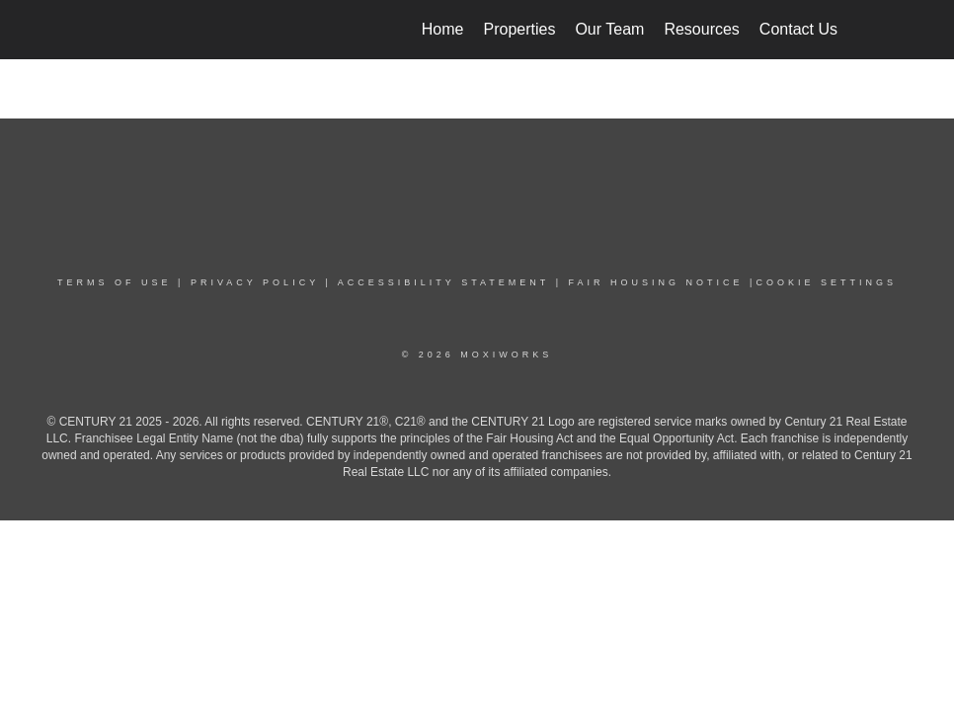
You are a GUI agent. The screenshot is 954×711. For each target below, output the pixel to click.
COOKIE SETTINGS (826, 282)
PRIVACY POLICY (255, 282)
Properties (520, 29)
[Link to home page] (117, 29)
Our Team (609, 29)
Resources (701, 29)
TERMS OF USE (114, 282)
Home (443, 29)
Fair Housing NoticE (656, 282)
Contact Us (798, 29)
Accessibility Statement (443, 282)
